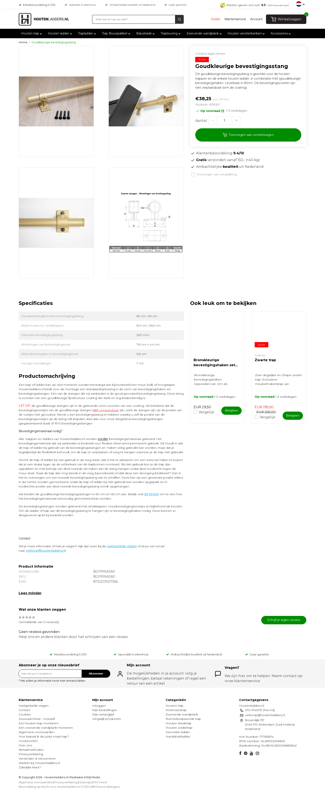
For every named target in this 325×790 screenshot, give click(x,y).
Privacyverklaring (31, 754)
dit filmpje (151, 494)
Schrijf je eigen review (210, 53)
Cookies (25, 714)
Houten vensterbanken (247, 33)
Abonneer (96, 673)
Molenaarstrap (176, 710)
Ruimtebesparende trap (183, 719)
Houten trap (32, 33)
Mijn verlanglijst (103, 714)
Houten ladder (60, 33)
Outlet (215, 19)
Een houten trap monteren (38, 723)
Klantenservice (235, 19)
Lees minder (30, 593)
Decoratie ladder (178, 732)
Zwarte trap (265, 360)
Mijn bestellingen (104, 710)
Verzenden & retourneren (37, 758)
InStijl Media (91, 777)
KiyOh (45, 786)
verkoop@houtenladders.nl (45, 550)
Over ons (25, 745)
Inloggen (99, 705)
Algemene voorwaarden (36, 732)
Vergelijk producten (106, 719)
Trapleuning (171, 33)
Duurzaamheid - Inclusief (37, 719)
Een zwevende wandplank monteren (46, 728)
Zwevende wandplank (204, 33)
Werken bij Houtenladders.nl (39, 763)
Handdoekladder (178, 736)
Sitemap (85, 782)
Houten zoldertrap (179, 728)
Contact (24, 710)
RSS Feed (100, 782)
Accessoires (281, 33)
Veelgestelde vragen (33, 705)
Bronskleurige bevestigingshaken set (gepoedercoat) (214, 363)
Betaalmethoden (31, 750)
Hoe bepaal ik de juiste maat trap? (44, 736)
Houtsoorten (28, 741)
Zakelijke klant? (30, 767)
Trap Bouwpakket (116, 33)
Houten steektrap (178, 723)
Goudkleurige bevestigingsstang (53, 42)
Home (23, 42)
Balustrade (146, 33)
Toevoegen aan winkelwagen (248, 135)
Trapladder (87, 33)
